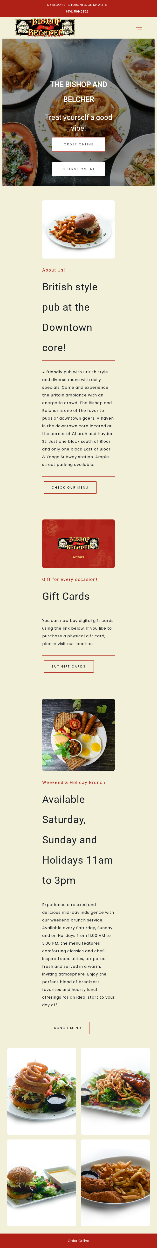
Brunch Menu (67, 1028)
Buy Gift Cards (69, 666)
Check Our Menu (70, 487)
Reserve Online (78, 169)
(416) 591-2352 (77, 11)
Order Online (79, 144)
